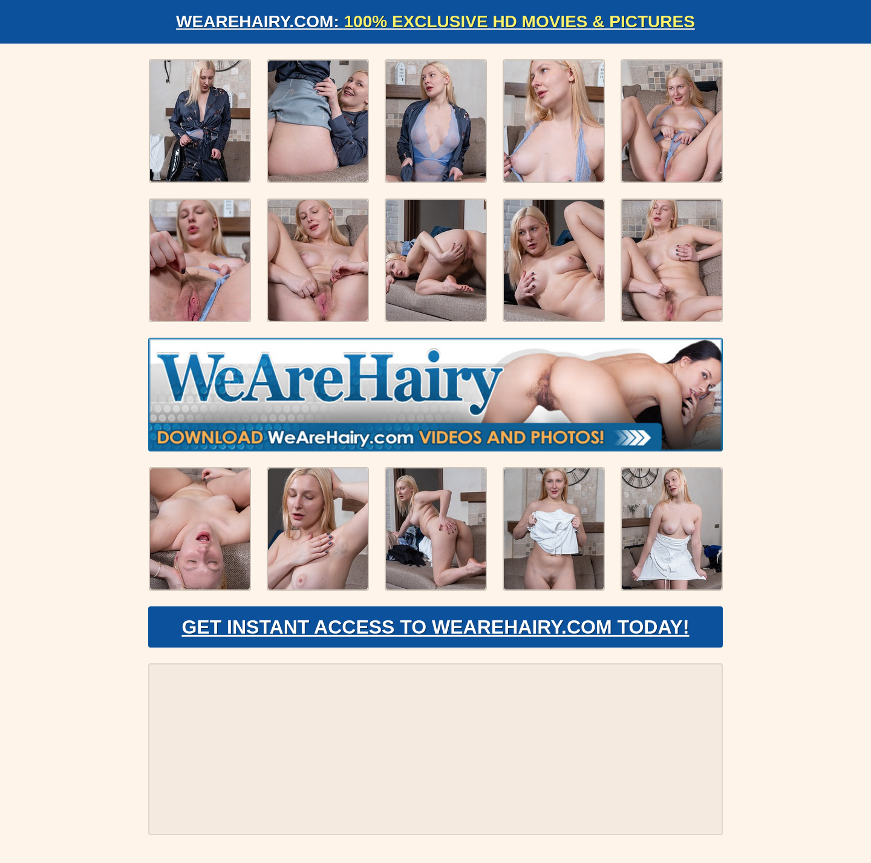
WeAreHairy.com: (435, 21)
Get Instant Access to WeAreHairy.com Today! (435, 627)
